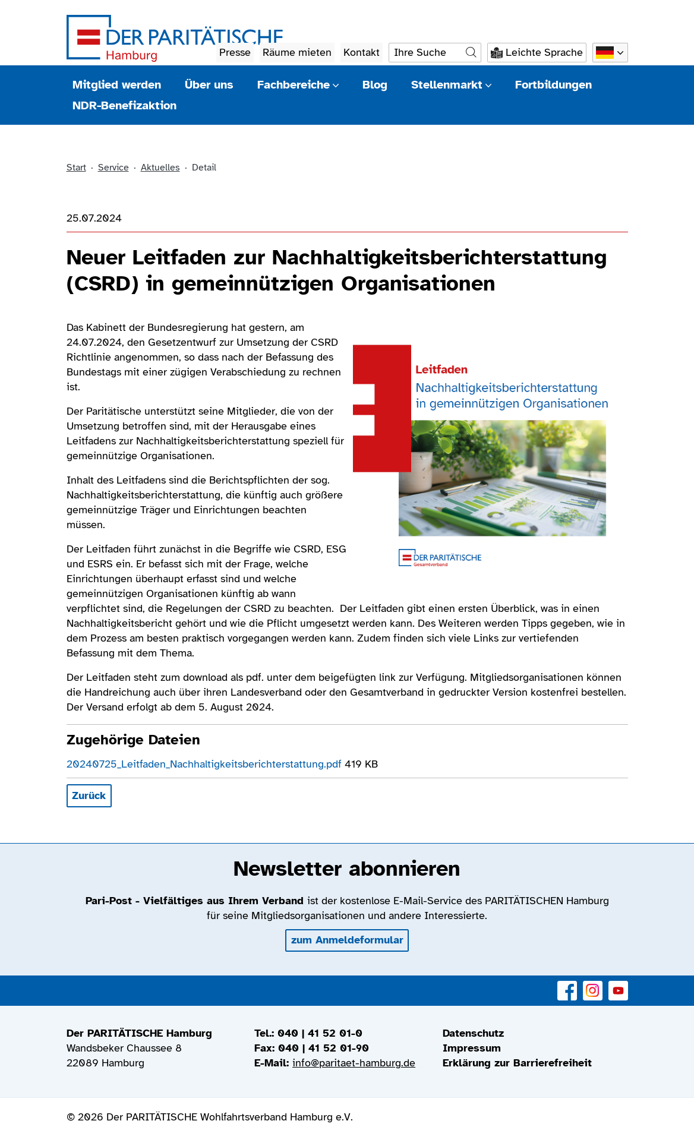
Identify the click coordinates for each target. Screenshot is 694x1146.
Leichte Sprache (544, 52)
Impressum (472, 1048)
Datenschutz (473, 1033)
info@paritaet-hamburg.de (353, 1062)
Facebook (567, 984)
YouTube (618, 984)
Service (113, 167)
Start (76, 167)
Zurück (89, 795)
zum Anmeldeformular (347, 939)
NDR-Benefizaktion (124, 105)
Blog (374, 84)
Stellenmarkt (451, 84)
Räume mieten (297, 52)
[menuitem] (535, 1033)
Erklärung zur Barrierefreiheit (517, 1062)
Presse (235, 52)
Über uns (209, 84)
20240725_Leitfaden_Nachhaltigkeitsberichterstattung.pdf (206, 764)
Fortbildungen (553, 84)
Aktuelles (160, 167)
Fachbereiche (298, 84)
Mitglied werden (116, 84)
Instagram (592, 984)
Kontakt (361, 52)
